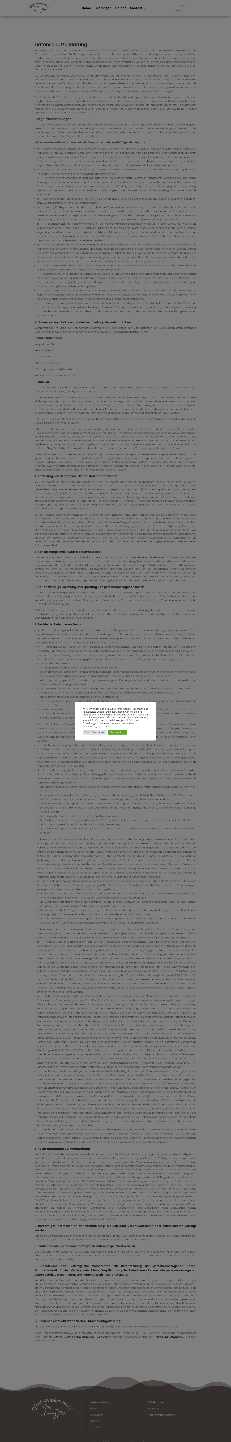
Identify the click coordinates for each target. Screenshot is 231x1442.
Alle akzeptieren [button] (117, 732)
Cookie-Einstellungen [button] (95, 732)
